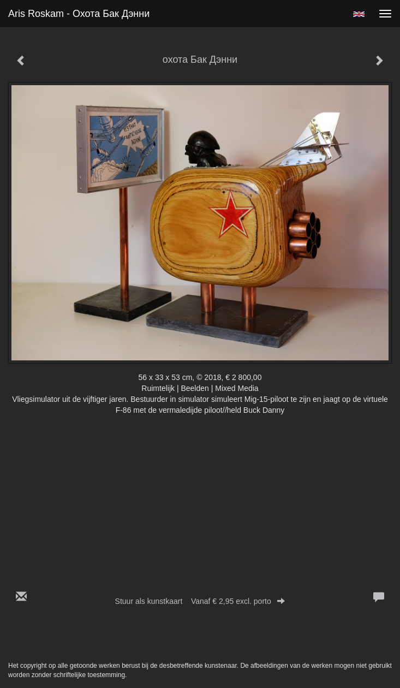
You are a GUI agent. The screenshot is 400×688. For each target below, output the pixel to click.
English (359, 14)
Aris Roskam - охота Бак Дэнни (79, 13)
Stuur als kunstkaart (200, 601)
